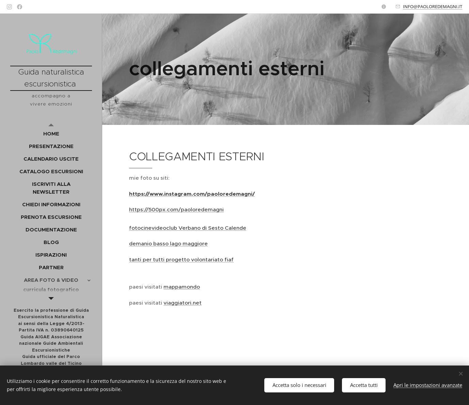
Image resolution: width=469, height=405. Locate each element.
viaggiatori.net (182, 302)
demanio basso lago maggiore (168, 243)
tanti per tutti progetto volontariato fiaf (181, 259)
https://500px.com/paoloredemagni (176, 209)
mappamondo (181, 287)
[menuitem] (51, 133)
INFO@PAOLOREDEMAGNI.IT (432, 6)
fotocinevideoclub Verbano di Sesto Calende (187, 228)
